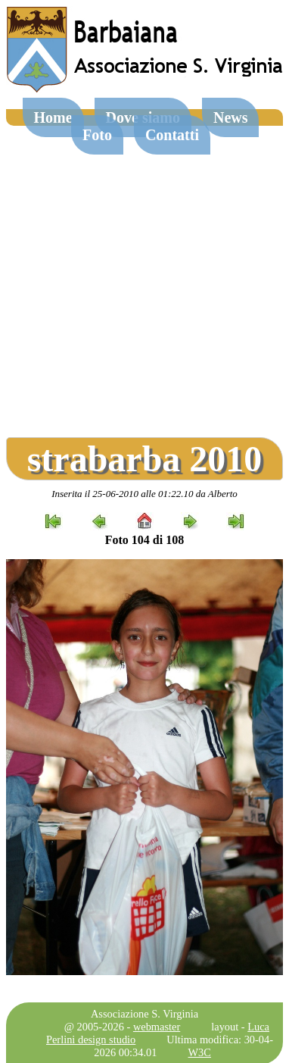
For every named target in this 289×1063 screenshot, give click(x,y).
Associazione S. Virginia (144, 1014)
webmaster (156, 1027)
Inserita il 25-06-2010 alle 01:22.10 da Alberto (144, 493)
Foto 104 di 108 (144, 539)
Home (53, 117)
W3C (199, 1052)
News (230, 117)
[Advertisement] (142, 275)
